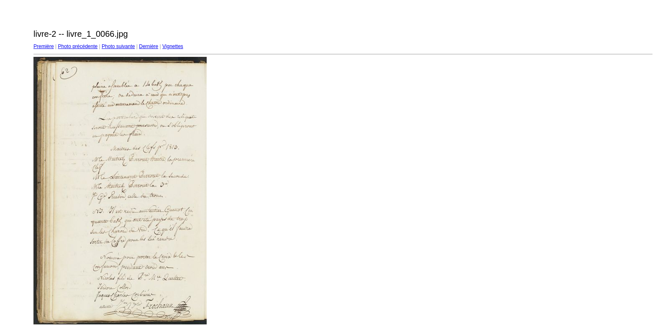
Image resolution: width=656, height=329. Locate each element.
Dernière (148, 46)
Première (43, 46)
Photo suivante (118, 46)
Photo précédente (77, 46)
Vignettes (172, 46)
